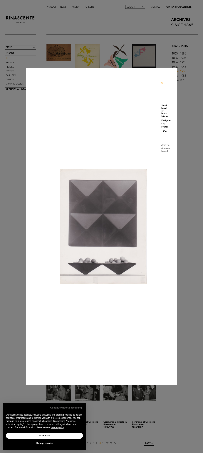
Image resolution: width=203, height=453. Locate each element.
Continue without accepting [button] (66, 407)
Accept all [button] (44, 435)
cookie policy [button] (57, 427)
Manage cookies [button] (44, 443)
